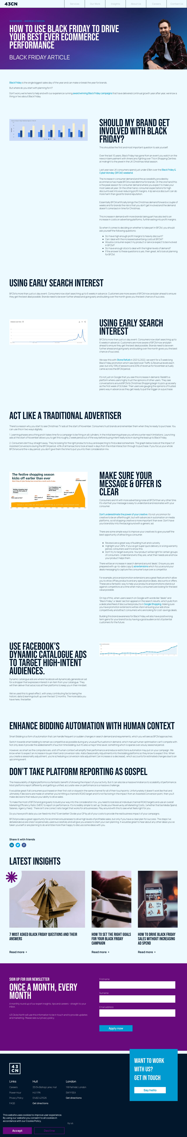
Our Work (95, 3)
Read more (18, 952)
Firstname (104, 979)
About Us (136, 3)
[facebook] (24, 845)
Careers (156, 3)
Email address (106, 1007)
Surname (104, 993)
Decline (49, 1131)
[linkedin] (11, 845)
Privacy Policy (16, 1097)
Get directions (40, 1103)
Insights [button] (115, 3)
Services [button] (74, 3)
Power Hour (15, 1092)
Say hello (150, 1090)
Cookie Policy (33, 1121)
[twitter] (17, 845)
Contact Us (176, 3)
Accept (17, 1131)
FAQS (12, 1103)
